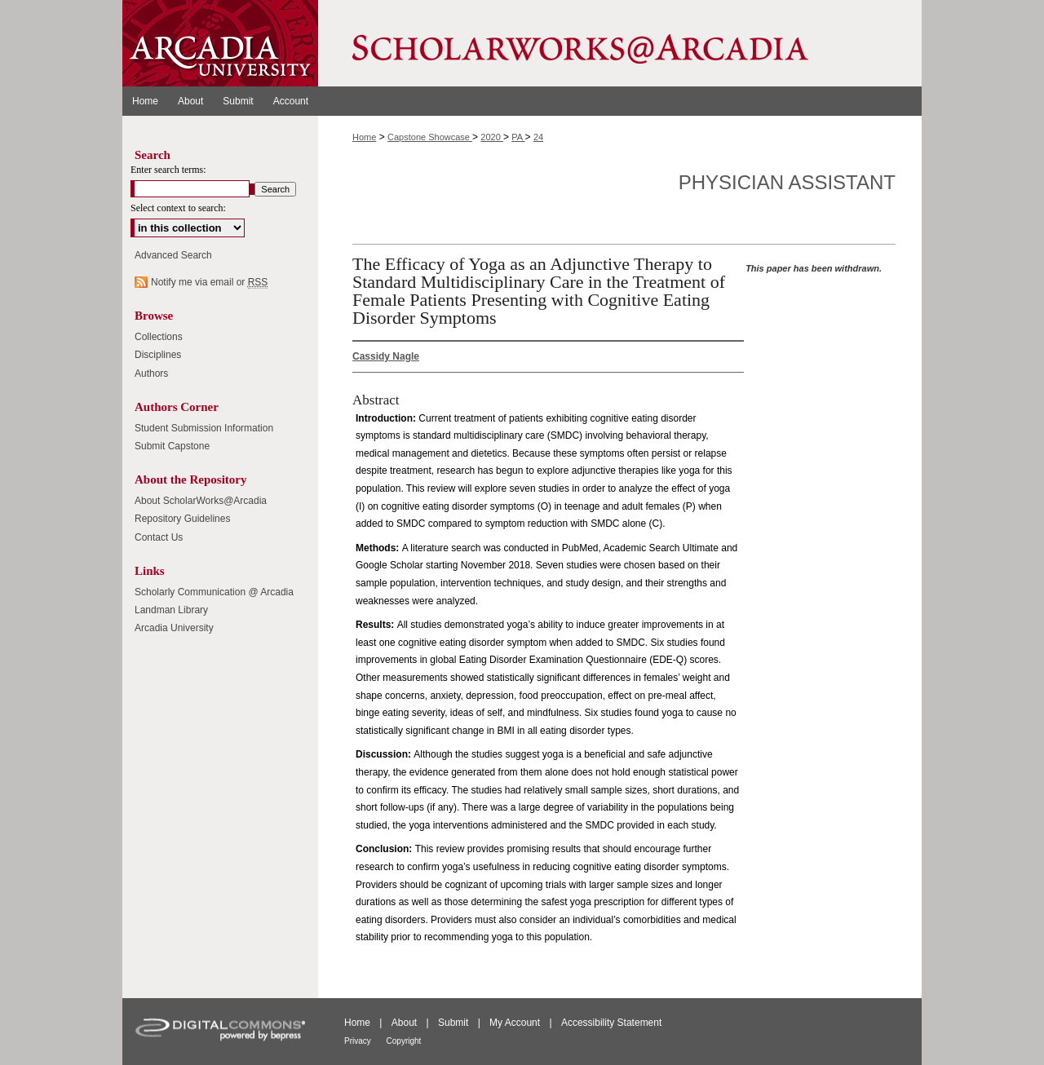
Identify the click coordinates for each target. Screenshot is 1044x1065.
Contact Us (159, 537)
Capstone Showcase (429, 137)
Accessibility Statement (611, 1022)
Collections (159, 336)
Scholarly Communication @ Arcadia (214, 592)
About (406, 1022)
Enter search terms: (168, 169)
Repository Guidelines (182, 518)
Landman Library (171, 610)
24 (538, 137)
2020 (491, 137)
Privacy (359, 1040)
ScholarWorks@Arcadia (620, 43)
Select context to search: (178, 208)
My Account (515, 1022)
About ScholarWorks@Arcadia (201, 500)
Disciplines (158, 354)
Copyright (404, 1040)
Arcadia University (174, 628)
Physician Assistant (787, 182)
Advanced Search (173, 255)
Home (364, 137)
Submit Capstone (172, 446)
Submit (454, 1022)
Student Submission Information (204, 428)
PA (517, 137)
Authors (151, 373)
